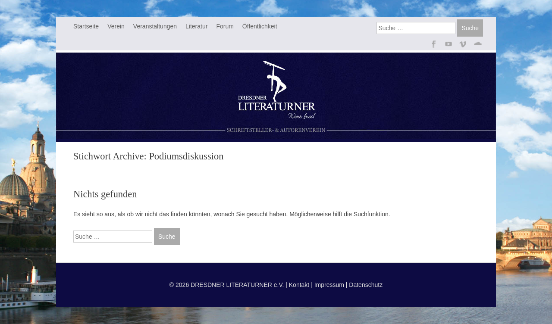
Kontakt (299, 284)
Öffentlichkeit (259, 26)
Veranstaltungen (155, 26)
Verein (116, 26)
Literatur (196, 26)
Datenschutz (366, 284)
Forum (224, 26)
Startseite (86, 26)
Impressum (329, 284)
